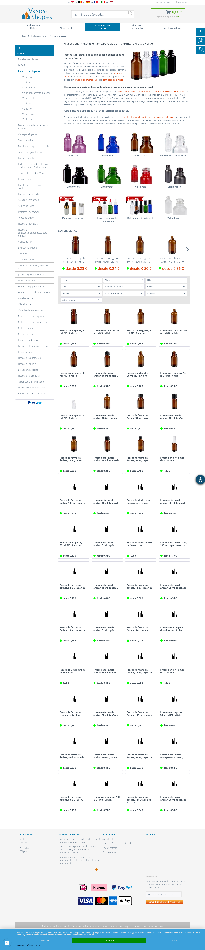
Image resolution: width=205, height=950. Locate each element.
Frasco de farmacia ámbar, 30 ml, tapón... (139, 417)
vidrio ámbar (123, 91)
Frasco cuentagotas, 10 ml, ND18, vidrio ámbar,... (107, 259)
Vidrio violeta (28, 92)
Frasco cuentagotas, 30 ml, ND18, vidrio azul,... (171, 714)
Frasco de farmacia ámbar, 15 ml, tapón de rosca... (139, 671)
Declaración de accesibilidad (116, 843)
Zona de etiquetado (114, 293)
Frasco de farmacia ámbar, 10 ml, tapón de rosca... (106, 459)
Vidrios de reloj (25, 236)
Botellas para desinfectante (31, 388)
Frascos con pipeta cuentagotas (33, 281)
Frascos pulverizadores (29, 352)
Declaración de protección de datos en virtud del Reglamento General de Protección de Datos (78, 849)
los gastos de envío (101, 926)
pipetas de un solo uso (162, 117)
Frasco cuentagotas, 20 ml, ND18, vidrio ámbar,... (138, 374)
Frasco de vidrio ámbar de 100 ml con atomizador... (139, 544)
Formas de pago (110, 852)
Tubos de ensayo (26, 212)
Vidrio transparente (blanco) (36, 87)
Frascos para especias (29, 370)
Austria (23, 839)
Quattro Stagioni (26, 254)
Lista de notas (164, 2)
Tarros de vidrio (25, 135)
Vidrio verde (28, 98)
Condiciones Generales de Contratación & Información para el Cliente (79, 841)
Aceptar (109, 940)
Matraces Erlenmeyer (28, 206)
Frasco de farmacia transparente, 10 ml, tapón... (171, 756)
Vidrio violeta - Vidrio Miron (31, 167)
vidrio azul (135, 91)
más (174, 940)
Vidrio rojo (27, 103)
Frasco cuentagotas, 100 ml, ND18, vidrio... (106, 798)
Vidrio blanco (28, 113)
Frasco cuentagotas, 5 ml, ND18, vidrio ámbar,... (74, 259)
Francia (23, 842)
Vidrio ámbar (28, 82)
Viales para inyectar (27, 129)
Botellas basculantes (28, 54)
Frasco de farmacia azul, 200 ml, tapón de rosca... (173, 544)
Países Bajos (25, 848)
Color (64, 286)
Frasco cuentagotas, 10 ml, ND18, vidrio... (72, 417)
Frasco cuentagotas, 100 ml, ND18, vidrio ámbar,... (171, 259)
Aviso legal (107, 839)
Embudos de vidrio (27, 242)
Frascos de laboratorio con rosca (34, 340)
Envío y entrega (109, 847)
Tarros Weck (24, 248)
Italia (22, 845)
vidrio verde (166, 91)
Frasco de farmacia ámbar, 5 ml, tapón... (105, 544)
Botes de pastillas (26, 152)
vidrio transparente (150, 91)
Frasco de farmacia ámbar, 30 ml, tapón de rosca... (173, 501)
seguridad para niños (113, 79)
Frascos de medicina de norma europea (33, 122)
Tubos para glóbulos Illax (30, 146)
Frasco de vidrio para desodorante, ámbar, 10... (138, 501)
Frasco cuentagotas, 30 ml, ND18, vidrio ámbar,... (72, 374)
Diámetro (66, 293)
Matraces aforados (27, 322)
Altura (108, 280)
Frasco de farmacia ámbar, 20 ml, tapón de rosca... (173, 586)
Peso (64, 280)
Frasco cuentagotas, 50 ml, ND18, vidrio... (71, 544)
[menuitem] (20, 2)
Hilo (149, 280)
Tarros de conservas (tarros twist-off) (34, 262)
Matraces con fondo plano (31, 310)
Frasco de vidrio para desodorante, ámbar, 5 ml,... (172, 629)
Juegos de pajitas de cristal (31, 269)
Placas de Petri (25, 346)
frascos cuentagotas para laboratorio (132, 117)
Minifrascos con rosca (28, 328)
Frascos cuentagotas (29, 65)
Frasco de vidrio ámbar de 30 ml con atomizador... (172, 459)
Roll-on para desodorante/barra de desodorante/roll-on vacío (33, 160)
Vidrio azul (27, 77)
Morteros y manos (27, 275)
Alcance (151, 293)
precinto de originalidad (86, 79)
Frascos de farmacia (28, 218)
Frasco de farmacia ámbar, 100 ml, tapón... (72, 501)
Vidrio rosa (27, 71)
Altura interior (69, 300)
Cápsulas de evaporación (30, 305)
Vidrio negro (28, 108)
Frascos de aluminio (28, 358)
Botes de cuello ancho (29, 188)
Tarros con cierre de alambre (32, 376)
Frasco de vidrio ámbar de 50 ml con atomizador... (72, 671)
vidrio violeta (180, 91)
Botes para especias (28, 364)
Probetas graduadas (28, 334)
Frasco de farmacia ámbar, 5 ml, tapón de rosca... (72, 756)
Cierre (150, 286)
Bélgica (23, 851)
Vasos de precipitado (28, 194)
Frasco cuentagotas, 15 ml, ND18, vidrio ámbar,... (173, 374)
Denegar (44, 940)
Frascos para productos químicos (34, 287)
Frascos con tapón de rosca (31, 382)
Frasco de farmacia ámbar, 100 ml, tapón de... (105, 417)
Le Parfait (22, 59)
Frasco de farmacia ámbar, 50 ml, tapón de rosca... (72, 586)
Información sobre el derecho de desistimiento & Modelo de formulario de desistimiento (79, 860)
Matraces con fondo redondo (32, 316)
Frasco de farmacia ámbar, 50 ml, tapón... (139, 459)
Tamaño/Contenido (114, 286)
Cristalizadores (25, 299)
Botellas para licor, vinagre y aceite (31, 181)
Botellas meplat (25, 293)
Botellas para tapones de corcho (34, 140)
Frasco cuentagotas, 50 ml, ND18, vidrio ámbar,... (139, 259)
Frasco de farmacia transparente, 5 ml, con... (70, 714)
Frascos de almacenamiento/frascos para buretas (32, 227)
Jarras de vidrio (25, 173)
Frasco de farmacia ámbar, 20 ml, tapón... (72, 459)
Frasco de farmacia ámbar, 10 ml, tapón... (105, 374)
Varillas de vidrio (26, 200)
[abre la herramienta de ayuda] (200, 479)
